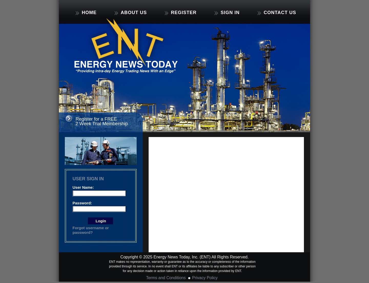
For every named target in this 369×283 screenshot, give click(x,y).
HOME (86, 12)
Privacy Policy (205, 278)
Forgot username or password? (91, 230)
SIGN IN (227, 12)
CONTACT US (277, 12)
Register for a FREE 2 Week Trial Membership (102, 121)
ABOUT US (131, 12)
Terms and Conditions (166, 278)
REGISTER (181, 12)
